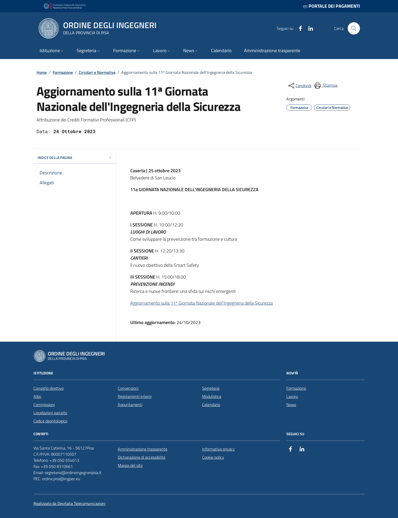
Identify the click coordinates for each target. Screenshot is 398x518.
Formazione (63, 72)
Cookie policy (213, 457)
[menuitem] (325, 86)
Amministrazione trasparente (142, 449)
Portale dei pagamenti (331, 6)
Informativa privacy (218, 449)
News (291, 404)
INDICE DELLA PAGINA (75, 157)
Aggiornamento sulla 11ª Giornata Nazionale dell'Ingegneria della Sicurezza (201, 303)
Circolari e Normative (97, 72)
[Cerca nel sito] (354, 28)
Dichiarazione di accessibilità (141, 457)
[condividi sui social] (299, 86)
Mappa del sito (130, 465)
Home (42, 72)
